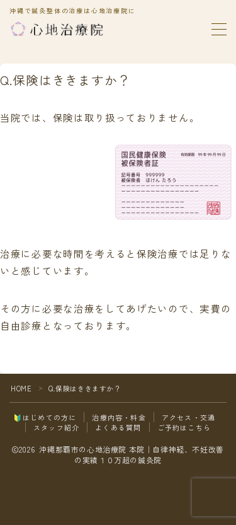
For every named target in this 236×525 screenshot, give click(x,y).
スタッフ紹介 (56, 427)
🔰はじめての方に (45, 417)
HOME (21, 388)
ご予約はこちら (184, 427)
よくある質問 (118, 427)
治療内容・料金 (118, 417)
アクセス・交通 (188, 417)
